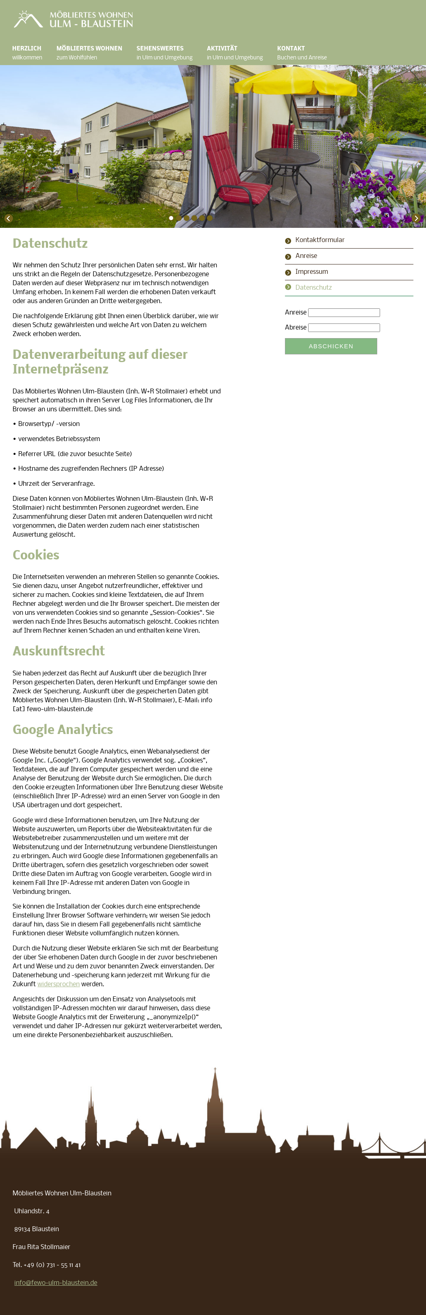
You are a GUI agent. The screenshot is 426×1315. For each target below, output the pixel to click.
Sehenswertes (171, 54)
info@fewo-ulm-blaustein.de (55, 1283)
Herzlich (33, 54)
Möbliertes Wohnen (96, 54)
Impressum (312, 272)
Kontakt (308, 54)
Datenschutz (314, 288)
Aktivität (241, 54)
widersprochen (58, 984)
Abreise (295, 328)
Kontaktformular (320, 240)
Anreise (306, 256)
